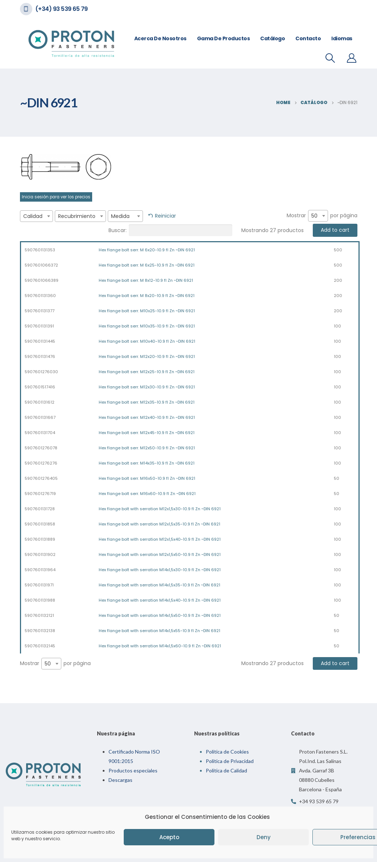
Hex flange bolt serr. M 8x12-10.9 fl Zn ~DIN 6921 (146, 280)
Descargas (120, 780)
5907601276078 (41, 448)
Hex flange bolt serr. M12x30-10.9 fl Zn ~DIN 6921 (147, 387)
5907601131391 (39, 326)
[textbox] (36, 216)
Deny (264, 837)
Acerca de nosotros (160, 38)
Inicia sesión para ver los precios (56, 197)
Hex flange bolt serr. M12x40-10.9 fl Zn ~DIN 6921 (147, 417)
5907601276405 (41, 478)
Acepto (169, 837)
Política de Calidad (226, 770)
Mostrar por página (322, 216)
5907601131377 (39, 311)
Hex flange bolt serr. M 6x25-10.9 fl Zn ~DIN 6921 (146, 265)
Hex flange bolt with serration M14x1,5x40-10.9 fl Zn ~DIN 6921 (160, 600)
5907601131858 (40, 524)
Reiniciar (165, 215)
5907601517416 (40, 387)
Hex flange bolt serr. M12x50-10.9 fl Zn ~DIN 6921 (147, 448)
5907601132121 (39, 615)
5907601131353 (40, 250)
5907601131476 (40, 356)
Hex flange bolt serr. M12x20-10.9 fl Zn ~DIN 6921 (147, 356)
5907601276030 (41, 372)
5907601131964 (40, 570)
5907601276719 (40, 493)
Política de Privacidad (230, 761)
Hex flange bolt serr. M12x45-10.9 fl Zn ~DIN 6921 (146, 433)
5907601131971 (39, 585)
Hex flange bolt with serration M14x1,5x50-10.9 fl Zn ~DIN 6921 (160, 615)
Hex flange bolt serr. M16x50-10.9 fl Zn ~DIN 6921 (147, 478)
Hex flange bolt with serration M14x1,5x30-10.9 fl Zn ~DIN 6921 (160, 570)
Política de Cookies (227, 751)
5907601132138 (40, 631)
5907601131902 (40, 554)
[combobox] (36, 216)
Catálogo (272, 38)
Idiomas (341, 38)
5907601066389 (41, 280)
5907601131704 (40, 433)
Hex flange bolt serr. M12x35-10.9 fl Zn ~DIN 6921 (146, 402)
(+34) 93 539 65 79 (61, 9)
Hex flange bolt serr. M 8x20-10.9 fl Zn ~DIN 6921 (146, 295)
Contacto (308, 38)
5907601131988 (40, 600)
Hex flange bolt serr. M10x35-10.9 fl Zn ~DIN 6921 (147, 326)
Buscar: (170, 230)
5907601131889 (40, 539)
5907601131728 (40, 509)
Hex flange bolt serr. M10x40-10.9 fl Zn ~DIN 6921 (147, 341)
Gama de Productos (223, 38)
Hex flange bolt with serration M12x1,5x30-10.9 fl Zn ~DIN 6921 (160, 509)
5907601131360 (40, 295)
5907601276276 (41, 463)
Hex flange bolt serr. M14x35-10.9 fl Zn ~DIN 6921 (146, 463)
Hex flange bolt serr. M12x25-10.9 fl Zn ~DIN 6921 (146, 372)
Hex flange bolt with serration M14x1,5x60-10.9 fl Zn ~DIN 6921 (160, 646)
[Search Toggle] (330, 58)
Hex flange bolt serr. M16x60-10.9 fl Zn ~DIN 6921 (147, 493)
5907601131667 (40, 417)
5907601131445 (40, 341)
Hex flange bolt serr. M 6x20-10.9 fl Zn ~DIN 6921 (147, 250)
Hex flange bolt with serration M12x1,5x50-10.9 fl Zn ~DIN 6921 (160, 554)
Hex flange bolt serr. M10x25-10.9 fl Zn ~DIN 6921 (147, 311)
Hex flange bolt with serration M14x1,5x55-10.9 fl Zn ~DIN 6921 (159, 631)
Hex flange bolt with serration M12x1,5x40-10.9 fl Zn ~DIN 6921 (160, 539)
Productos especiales (132, 770)
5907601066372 (41, 265)
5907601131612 (39, 402)
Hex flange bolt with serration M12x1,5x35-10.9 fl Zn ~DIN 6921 (159, 524)
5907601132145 (40, 646)
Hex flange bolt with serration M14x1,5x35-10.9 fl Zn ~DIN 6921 (159, 585)
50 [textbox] (314, 215)
